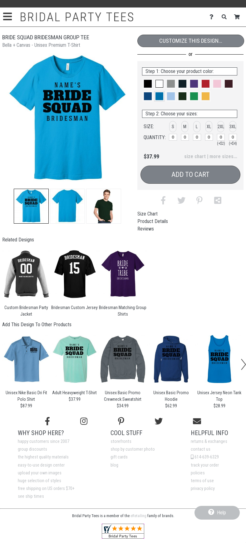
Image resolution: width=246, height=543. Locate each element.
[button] (31, 206)
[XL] (209, 137)
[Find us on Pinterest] (121, 421)
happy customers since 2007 (43, 441)
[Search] (225, 17)
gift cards (119, 457)
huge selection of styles (39, 480)
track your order (205, 465)
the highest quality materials (43, 457)
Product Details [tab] (152, 221)
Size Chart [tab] (147, 214)
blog (114, 465)
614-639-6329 (205, 457)
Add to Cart (190, 174)
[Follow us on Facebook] (47, 421)
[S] (173, 137)
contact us (200, 449)
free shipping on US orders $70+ (46, 488)
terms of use (202, 480)
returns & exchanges (209, 441)
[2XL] (221, 137)
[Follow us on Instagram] (83, 421)
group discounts (32, 449)
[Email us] (197, 421)
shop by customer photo (133, 449)
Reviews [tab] (145, 229)
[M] (185, 137)
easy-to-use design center (41, 465)
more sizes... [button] (223, 156)
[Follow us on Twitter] (159, 421)
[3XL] (233, 137)
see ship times (31, 496)
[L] (197, 137)
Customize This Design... (190, 40)
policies (198, 473)
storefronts (121, 441)
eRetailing (138, 515)
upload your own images (40, 473)
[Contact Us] (213, 17)
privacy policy (203, 488)
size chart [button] (195, 156)
